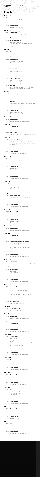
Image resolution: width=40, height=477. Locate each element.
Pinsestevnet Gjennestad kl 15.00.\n (20, 241)
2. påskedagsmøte (15, 40)
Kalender (14, 5)
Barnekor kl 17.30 (15, 212)
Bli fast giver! (31, 6)
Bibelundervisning (15, 59)
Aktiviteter (23, 5)
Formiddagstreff (15, 78)
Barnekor (13, 101)
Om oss (27, 6)
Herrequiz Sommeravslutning (18, 287)
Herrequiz (13, 17)
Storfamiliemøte (15, 301)
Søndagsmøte (14, 25)
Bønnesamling (14, 32)
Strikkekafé (13, 132)
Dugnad (12, 85)
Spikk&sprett (14, 126)
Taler (18, 5)
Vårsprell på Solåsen (16, 139)
